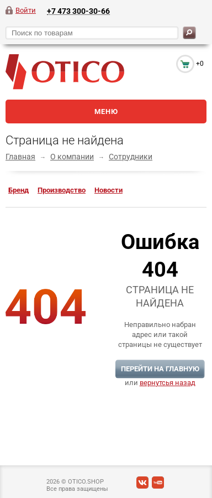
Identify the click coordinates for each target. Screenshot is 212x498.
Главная (20, 156)
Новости (108, 190)
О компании (72, 156)
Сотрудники (130, 156)
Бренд (18, 190)
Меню (106, 111)
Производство (62, 190)
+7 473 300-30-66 (78, 11)
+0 (200, 64)
